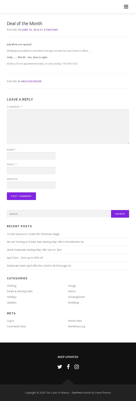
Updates (11, 302)
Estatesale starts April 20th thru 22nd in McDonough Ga (39, 265)
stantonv (51, 29)
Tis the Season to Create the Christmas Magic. (33, 234)
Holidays (12, 297)
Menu (126, 6)
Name (11, 149)
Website (12, 179)
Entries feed (75, 320)
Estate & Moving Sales (20, 291)
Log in (10, 320)
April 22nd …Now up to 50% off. (25, 257)
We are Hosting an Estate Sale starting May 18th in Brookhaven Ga (45, 241)
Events (72, 291)
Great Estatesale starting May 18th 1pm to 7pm (34, 249)
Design (72, 285)
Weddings (73, 302)
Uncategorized (31, 81)
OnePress (77, 392)
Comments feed (16, 326)
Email (12, 164)
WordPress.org (76, 326)
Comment (14, 106)
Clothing (11, 285)
